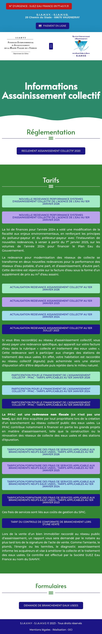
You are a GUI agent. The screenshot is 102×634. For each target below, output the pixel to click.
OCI (70, 629)
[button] (39, 6)
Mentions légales (40, 629)
